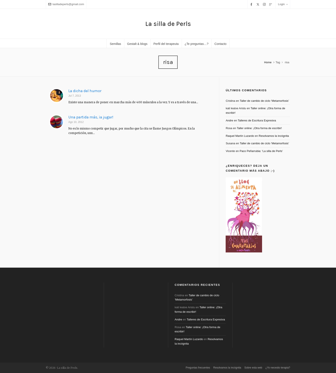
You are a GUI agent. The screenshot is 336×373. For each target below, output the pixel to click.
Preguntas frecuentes (198, 367)
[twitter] (258, 4)
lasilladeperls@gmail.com (66, 4)
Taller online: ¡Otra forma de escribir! (259, 128)
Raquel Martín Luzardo (240, 135)
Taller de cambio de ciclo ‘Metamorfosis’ (264, 100)
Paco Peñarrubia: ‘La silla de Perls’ (261, 151)
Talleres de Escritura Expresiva (257, 120)
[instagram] (265, 4)
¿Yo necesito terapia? (278, 367)
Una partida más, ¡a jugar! (90, 117)
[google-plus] (271, 4)
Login (283, 4)
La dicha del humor (84, 90)
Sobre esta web (253, 367)
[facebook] (252, 4)
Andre (229, 120)
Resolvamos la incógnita (274, 135)
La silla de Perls (168, 24)
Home (268, 62)
